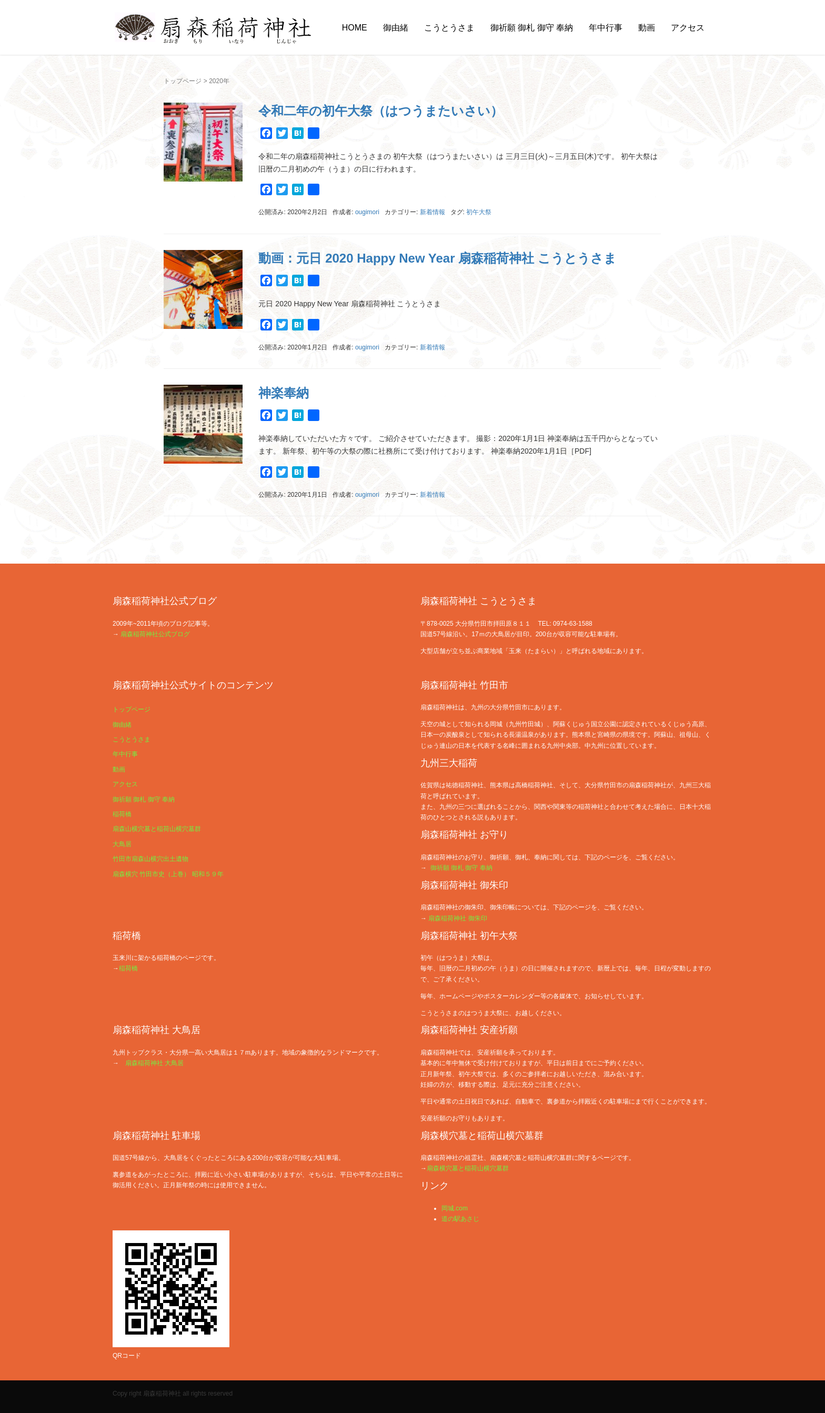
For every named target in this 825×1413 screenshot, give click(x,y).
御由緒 (395, 27)
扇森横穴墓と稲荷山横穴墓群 (468, 1168)
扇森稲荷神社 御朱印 (457, 918)
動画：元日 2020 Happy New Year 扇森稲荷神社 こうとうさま (437, 258)
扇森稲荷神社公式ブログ (155, 634)
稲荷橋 (122, 814)
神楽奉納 (283, 393)
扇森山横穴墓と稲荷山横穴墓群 (157, 829)
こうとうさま (449, 27)
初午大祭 (478, 212)
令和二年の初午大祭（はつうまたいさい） (380, 111)
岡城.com (454, 1208)
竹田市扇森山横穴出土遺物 (150, 859)
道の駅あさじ (460, 1218)
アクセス (688, 27)
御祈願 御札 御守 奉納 (531, 27)
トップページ (183, 81)
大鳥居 (122, 844)
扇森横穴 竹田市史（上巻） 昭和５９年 (168, 874)
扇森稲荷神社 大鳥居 (154, 1063)
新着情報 (432, 212)
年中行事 (605, 27)
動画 (646, 27)
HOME (354, 27)
